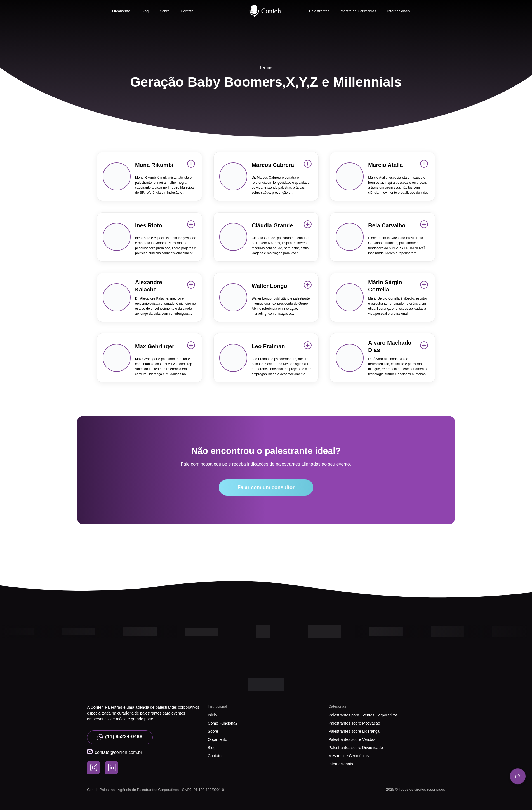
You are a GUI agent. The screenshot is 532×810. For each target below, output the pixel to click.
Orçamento (121, 11)
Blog (145, 11)
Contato (187, 11)
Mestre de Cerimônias (358, 11)
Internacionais (398, 11)
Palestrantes (319, 11)
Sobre (165, 11)
